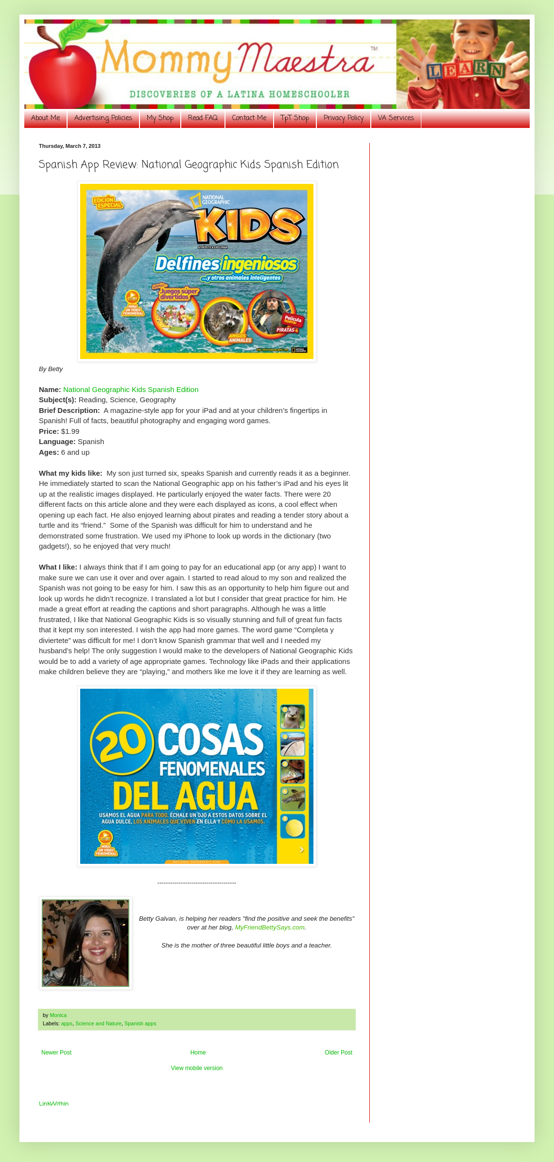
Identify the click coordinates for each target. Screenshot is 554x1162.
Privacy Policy (344, 118)
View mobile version (197, 1068)
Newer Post (56, 1052)
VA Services (396, 118)
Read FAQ (203, 118)
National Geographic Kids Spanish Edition (131, 389)
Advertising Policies (103, 118)
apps (66, 1023)
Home (198, 1052)
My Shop (160, 118)
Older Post (338, 1052)
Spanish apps (140, 1023)
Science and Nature (98, 1023)
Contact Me (249, 118)
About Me (45, 118)
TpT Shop (295, 118)
